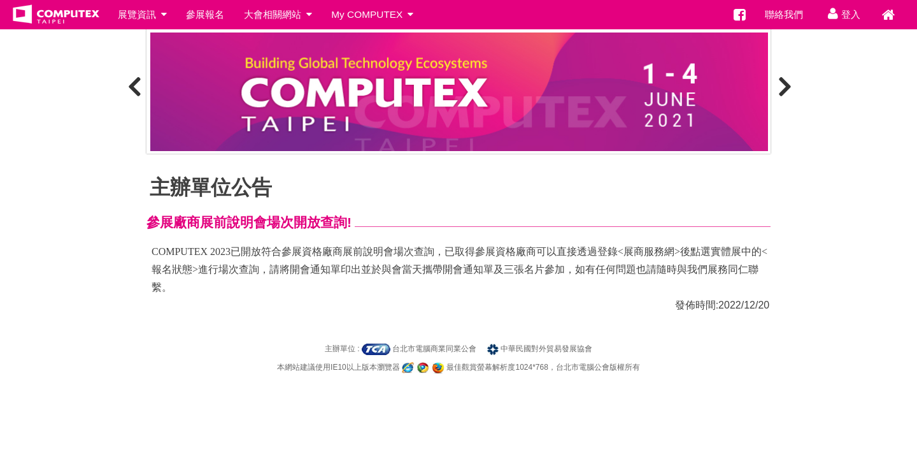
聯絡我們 (784, 14)
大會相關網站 (277, 14)
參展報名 (205, 14)
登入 (841, 13)
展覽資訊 (142, 14)
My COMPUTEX (372, 14)
